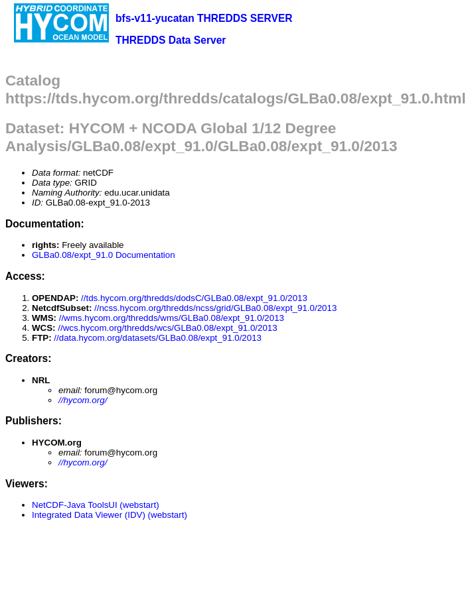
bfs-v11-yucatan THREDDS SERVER (204, 18)
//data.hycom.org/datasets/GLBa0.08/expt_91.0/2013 (158, 338)
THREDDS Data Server (171, 40)
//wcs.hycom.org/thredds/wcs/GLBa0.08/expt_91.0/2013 (167, 328)
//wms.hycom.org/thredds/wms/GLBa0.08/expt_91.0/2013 (171, 318)
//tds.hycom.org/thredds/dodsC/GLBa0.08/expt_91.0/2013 (194, 298)
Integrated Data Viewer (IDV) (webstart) (109, 515)
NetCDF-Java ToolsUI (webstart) (95, 505)
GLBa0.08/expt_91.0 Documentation (103, 255)
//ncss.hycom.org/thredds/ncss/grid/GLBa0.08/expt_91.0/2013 (215, 308)
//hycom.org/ (82, 400)
